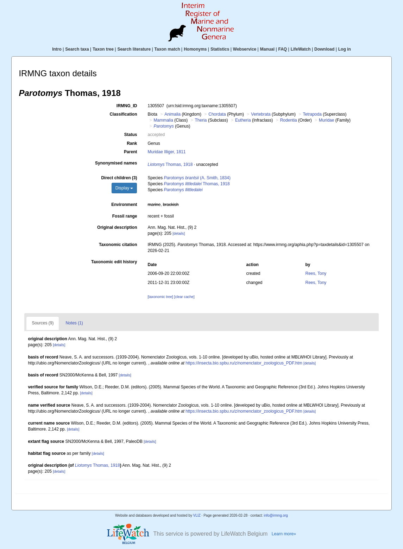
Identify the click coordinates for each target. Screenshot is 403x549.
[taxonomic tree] (160, 297)
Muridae (326, 120)
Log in (344, 49)
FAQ (282, 49)
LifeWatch (301, 49)
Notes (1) (74, 323)
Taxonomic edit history (114, 261)
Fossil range (124, 216)
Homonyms (195, 49)
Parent (130, 151)
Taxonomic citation (118, 244)
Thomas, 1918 (170, 164)
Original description (117, 227)
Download (324, 49)
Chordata (217, 114)
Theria (201, 120)
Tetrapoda (312, 114)
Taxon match (167, 49)
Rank (132, 143)
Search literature (134, 49)
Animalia (172, 114)
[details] (178, 233)
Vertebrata (260, 114)
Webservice (245, 49)
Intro (57, 49)
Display (124, 188)
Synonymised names (116, 163)
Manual (267, 49)
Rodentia (288, 120)
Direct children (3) (119, 177)
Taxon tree (103, 49)
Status (130, 134)
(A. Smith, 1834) (197, 177)
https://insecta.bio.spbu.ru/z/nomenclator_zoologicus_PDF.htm (243, 363)
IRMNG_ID (127, 105)
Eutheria (243, 120)
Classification (123, 114)
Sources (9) (42, 323)
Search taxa (77, 49)
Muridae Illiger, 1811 (166, 151)
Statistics (219, 49)
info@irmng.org (276, 515)
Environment (124, 204)
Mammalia (163, 120)
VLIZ (197, 515)
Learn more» (284, 533)
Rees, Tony (316, 273)
